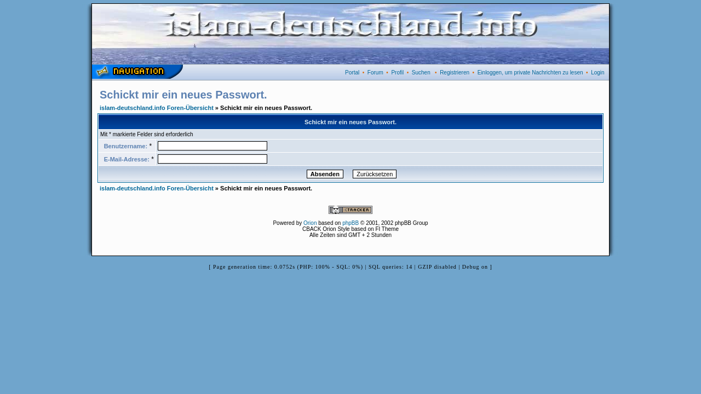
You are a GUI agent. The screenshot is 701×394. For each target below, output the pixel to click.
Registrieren (454, 72)
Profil (397, 72)
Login (597, 72)
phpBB (350, 223)
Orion (310, 223)
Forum (375, 72)
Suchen (421, 72)
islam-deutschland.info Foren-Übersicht (157, 108)
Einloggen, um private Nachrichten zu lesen (530, 72)
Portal (352, 72)
